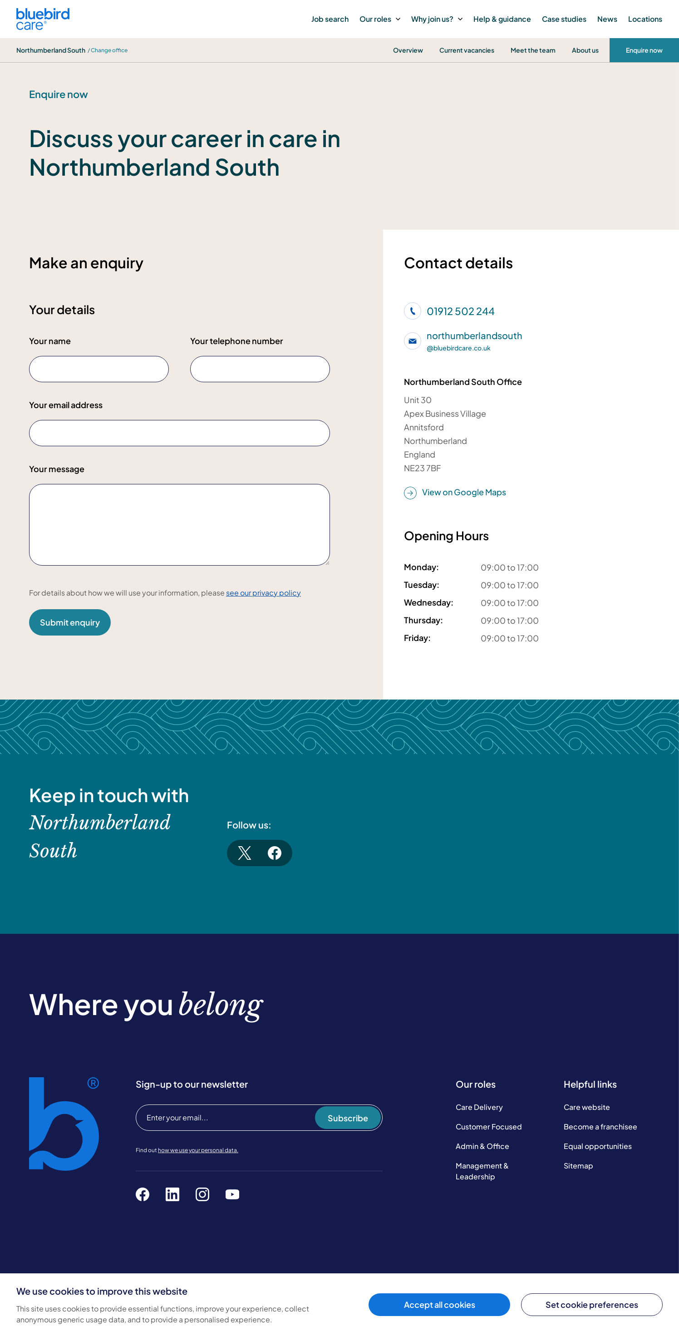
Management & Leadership (482, 1171)
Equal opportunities (598, 1146)
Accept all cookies (439, 1304)
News (607, 19)
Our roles (379, 19)
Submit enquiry (70, 622)
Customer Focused (489, 1126)
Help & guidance (502, 19)
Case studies (564, 19)
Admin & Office (482, 1146)
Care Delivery (479, 1107)
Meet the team (533, 50)
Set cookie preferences (592, 1304)
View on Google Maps (455, 492)
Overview (408, 50)
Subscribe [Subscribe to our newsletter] (348, 1118)
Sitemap (578, 1165)
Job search (330, 19)
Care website (587, 1107)
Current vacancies (466, 50)
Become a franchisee (600, 1126)
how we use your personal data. (198, 1150)
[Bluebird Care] (42, 26)
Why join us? (437, 19)
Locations (645, 19)
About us (585, 50)
